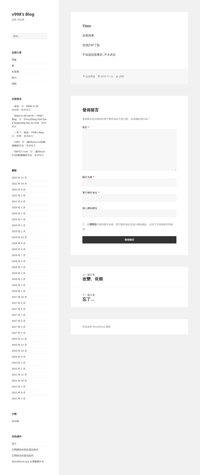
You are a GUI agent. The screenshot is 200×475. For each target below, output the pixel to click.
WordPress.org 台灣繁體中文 (28, 461)
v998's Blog (23, 14)
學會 (14, 59)
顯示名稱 (88, 177)
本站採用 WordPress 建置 (96, 326)
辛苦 (19, 136)
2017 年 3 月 (18, 326)
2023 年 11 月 (19, 177)
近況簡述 (90, 76)
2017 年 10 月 (19, 297)
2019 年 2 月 (18, 231)
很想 (14, 83)
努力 (14, 77)
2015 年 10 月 (19, 380)
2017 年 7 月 (18, 314)
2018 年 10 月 (19, 237)
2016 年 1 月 (18, 368)
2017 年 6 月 (18, 320)
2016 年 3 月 (18, 362)
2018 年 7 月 (18, 255)
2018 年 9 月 (18, 243)
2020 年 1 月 (18, 213)
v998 (17, 141)
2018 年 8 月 (18, 249)
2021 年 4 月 (18, 201)
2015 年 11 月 (19, 374)
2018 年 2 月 (18, 285)
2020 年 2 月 (18, 207)
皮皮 (16, 106)
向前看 (15, 71)
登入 (14, 443)
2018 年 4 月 (18, 273)
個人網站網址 (89, 208)
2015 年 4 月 (18, 392)
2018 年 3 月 (18, 279)
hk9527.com (21, 151)
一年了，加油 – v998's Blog (29, 132)
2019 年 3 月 (18, 225)
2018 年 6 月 (18, 261)
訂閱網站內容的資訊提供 (25, 449)
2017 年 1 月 (18, 332)
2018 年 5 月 (18, 267)
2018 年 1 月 (18, 291)
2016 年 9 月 (18, 356)
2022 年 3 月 (18, 195)
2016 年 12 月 (19, 338)
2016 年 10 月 (19, 350)
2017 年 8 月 (18, 309)
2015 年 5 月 (18, 386)
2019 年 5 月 (18, 219)
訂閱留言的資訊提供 (22, 455)
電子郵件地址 (90, 192)
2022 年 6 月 (18, 189)
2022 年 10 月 (19, 183)
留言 (86, 127)
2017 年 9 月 (18, 303)
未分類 (15, 421)
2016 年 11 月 (19, 344)
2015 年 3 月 (18, 398)
